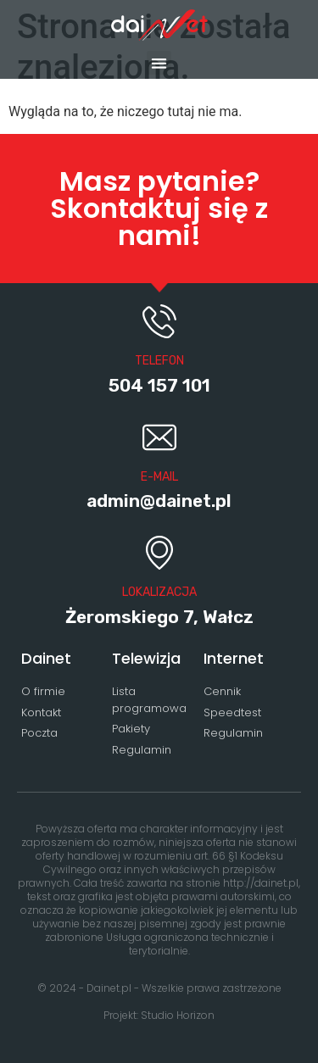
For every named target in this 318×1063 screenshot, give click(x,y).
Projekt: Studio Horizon (159, 1015)
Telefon (159, 360)
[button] (159, 63)
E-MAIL (159, 477)
